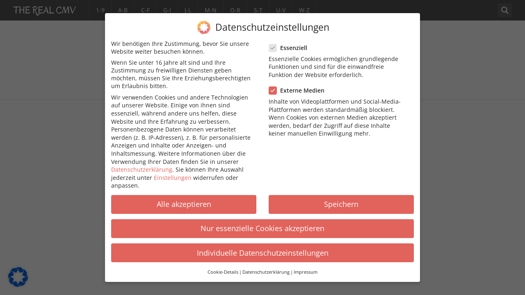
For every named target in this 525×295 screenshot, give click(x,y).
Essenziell (291, 41)
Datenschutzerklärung (141, 163)
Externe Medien (299, 84)
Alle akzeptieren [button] (184, 197)
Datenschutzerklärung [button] (266, 265)
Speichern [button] (341, 197)
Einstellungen (173, 171)
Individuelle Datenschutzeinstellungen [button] (263, 246)
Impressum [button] (305, 265)
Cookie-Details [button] (223, 265)
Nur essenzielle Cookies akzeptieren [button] (262, 222)
